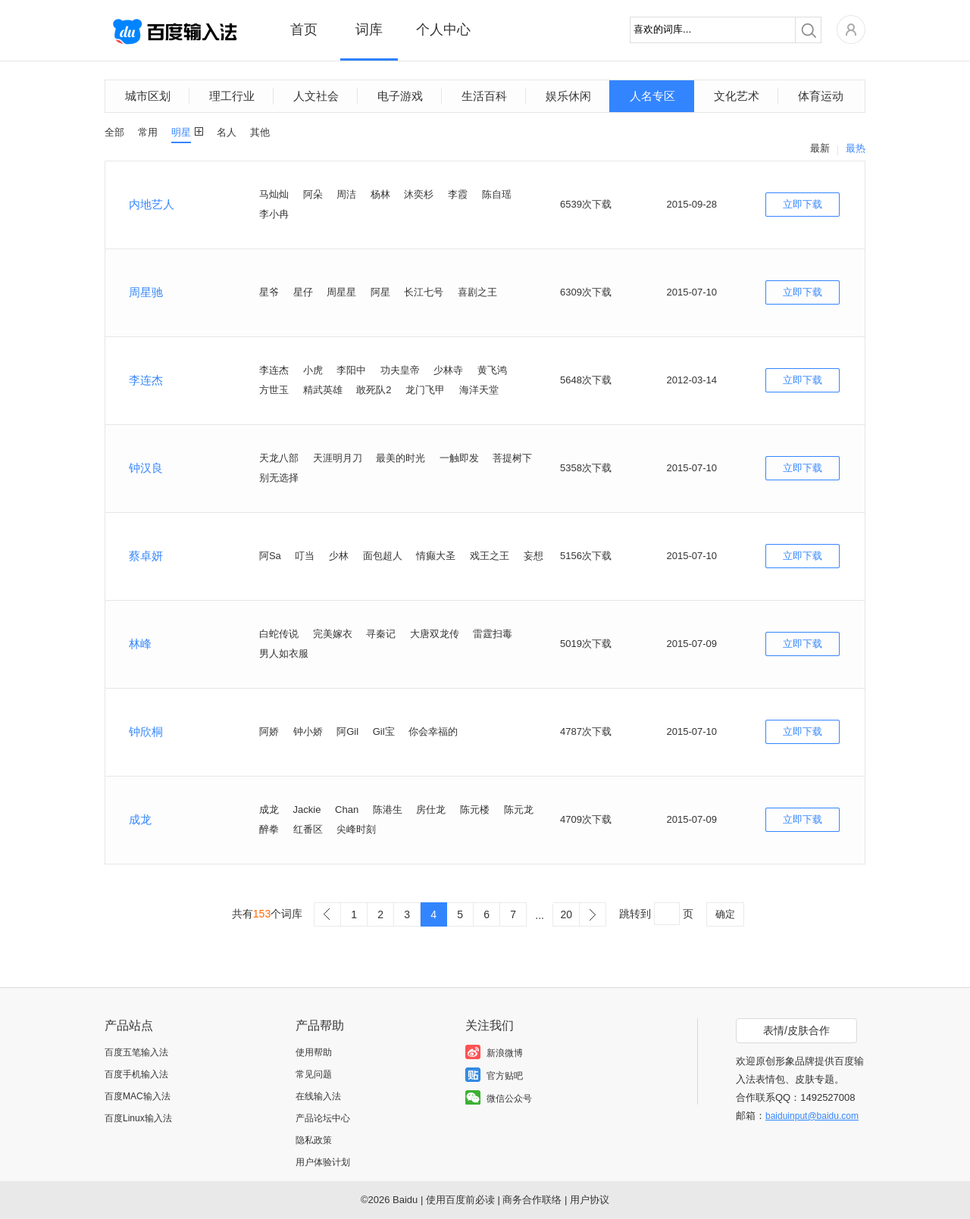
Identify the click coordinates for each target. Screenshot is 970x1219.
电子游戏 (400, 95)
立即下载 (802, 204)
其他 (260, 132)
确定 (725, 914)
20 (566, 914)
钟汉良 (146, 467)
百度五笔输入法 (136, 1052)
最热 (855, 148)
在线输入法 (318, 1096)
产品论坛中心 (323, 1118)
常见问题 (314, 1074)
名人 (226, 132)
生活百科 (484, 95)
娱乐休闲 (568, 95)
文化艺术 (736, 95)
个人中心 (443, 29)
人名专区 (652, 95)
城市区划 (148, 95)
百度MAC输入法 (138, 1096)
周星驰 (146, 292)
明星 (181, 132)
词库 (369, 29)
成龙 (140, 819)
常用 (148, 132)
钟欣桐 (146, 731)
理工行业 (232, 95)
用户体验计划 (323, 1162)
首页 (304, 29)
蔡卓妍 (146, 555)
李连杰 (146, 380)
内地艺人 (151, 204)
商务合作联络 (532, 1199)
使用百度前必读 (460, 1199)
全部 (114, 132)
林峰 (140, 643)
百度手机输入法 (136, 1074)
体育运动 (820, 95)
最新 (820, 148)
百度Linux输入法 (138, 1118)
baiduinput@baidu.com (812, 1116)
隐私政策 (314, 1140)
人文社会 (316, 95)
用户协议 (589, 1199)
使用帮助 (314, 1052)
